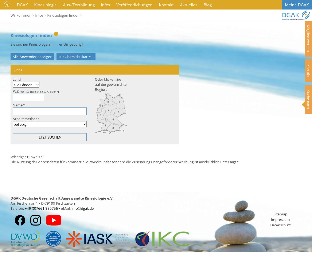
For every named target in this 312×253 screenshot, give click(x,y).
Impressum (280, 219)
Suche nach (308, 99)
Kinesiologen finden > (64, 15)
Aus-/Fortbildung (79, 4)
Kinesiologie (45, 4)
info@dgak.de (82, 208)
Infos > (40, 15)
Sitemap (280, 213)
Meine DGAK (297, 4)
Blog (208, 4)
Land (17, 79)
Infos (105, 4)
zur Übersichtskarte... (76, 56)
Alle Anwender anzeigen (32, 56)
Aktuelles (188, 4)
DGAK (22, 4)
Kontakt (166, 4)
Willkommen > (22, 15)
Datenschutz (280, 224)
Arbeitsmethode (26, 118)
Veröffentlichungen (134, 4)
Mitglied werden (308, 38)
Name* (19, 104)
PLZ (36, 91)
